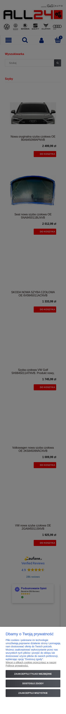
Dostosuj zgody (33, 683)
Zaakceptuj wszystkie (33, 693)
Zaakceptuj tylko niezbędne (33, 674)
